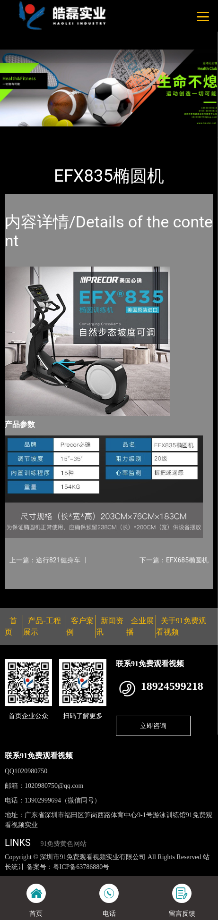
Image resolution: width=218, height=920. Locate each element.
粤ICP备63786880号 (81, 866)
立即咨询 (153, 725)
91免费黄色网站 (63, 843)
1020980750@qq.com (54, 785)
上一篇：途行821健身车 (44, 560)
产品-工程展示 (58, 132)
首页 (20, 132)
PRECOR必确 (109, 132)
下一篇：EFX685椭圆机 (174, 560)
